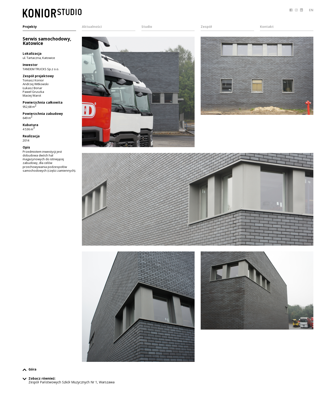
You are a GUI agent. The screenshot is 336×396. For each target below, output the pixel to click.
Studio (146, 27)
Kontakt (267, 27)
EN (311, 10)
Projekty (30, 27)
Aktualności (92, 27)
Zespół (206, 27)
